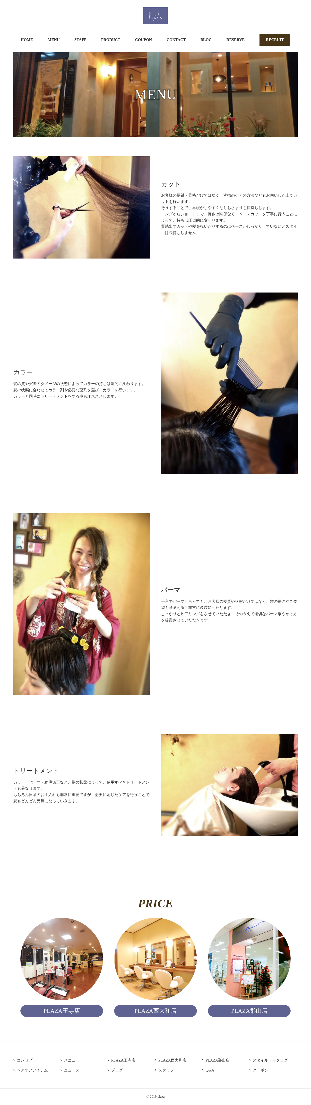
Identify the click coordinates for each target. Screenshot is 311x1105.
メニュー (69, 1060)
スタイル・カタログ (268, 1060)
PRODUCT (110, 40)
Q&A (208, 1070)
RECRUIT (275, 40)
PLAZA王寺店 (121, 1060)
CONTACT (176, 40)
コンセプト (24, 1060)
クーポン (258, 1070)
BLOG (206, 40)
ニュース (69, 1070)
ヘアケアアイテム (30, 1070)
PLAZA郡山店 (216, 1060)
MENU (54, 40)
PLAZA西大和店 (171, 1060)
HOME (27, 40)
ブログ (115, 1070)
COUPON (143, 40)
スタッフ (164, 1070)
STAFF (80, 40)
